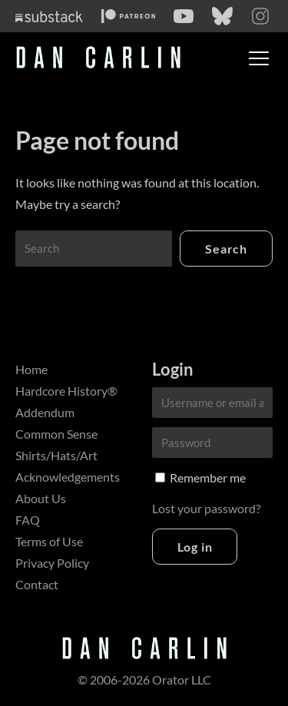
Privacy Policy (52, 562)
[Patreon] (128, 16)
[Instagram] (260, 16)
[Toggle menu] (259, 58)
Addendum (44, 412)
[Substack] (49, 16)
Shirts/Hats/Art (56, 455)
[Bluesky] (222, 16)
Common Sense (56, 433)
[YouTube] (184, 16)
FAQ (27, 519)
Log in (195, 546)
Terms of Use (49, 541)
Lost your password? (206, 508)
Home (31, 369)
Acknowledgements (67, 476)
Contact (36, 584)
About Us (40, 498)
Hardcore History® (66, 390)
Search (226, 248)
